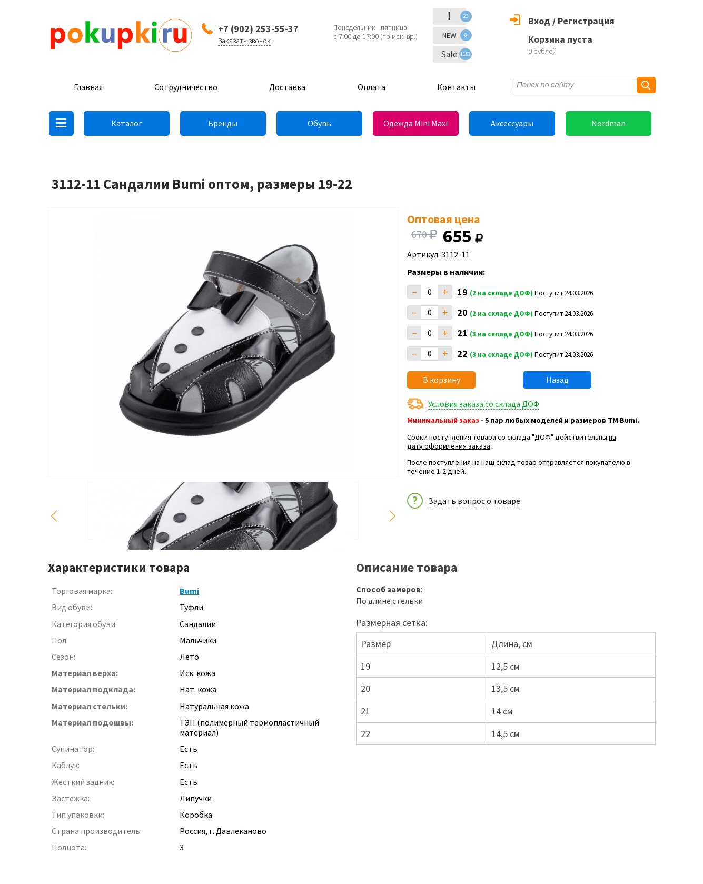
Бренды (222, 123)
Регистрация (586, 21)
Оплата (371, 87)
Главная (88, 87)
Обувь (319, 123)
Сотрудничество (185, 87)
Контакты (456, 87)
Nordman (608, 123)
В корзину (441, 379)
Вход (539, 21)
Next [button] (392, 516)
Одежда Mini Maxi (415, 123)
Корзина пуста (560, 39)
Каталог (126, 123)
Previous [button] (54, 516)
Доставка (287, 87)
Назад (557, 379)
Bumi (189, 590)
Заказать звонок (244, 40)
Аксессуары (512, 123)
